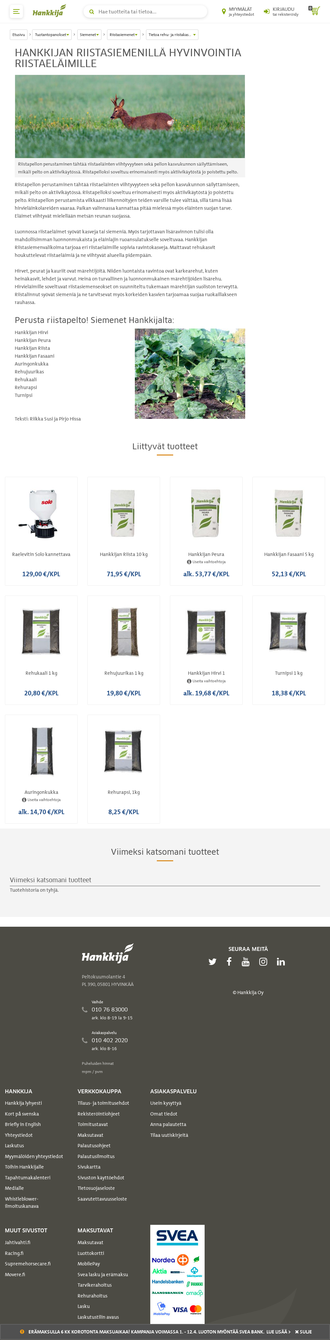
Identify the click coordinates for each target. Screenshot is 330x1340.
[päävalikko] (16, 11)
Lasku (84, 1306)
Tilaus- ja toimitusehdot (103, 1103)
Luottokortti (91, 1253)
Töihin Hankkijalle (24, 1167)
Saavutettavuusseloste (102, 1199)
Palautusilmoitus (96, 1156)
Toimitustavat (93, 1124)
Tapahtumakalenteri (27, 1177)
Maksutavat (90, 1135)
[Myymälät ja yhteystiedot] (238, 11)
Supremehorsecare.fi (28, 1263)
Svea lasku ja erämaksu (103, 1274)
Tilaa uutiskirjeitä (169, 1135)
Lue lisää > (278, 1332)
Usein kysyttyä (165, 1103)
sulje (303, 1332)
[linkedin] (282, 961)
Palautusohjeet (94, 1145)
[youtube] (247, 961)
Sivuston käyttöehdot (101, 1177)
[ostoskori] (314, 11)
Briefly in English (23, 1124)
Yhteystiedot (19, 1135)
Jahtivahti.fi (17, 1242)
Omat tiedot (163, 1114)
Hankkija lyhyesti (23, 1103)
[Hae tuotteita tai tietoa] (145, 11)
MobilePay (89, 1263)
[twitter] (214, 961)
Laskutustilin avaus (98, 1317)
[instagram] (264, 961)
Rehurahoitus (92, 1296)
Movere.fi (15, 1274)
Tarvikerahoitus (95, 1285)
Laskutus (14, 1145)
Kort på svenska (22, 1114)
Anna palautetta (168, 1124)
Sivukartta (89, 1167)
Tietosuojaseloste (96, 1188)
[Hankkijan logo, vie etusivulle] (51, 10)
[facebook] (231, 961)
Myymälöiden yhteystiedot (34, 1156)
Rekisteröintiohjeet (99, 1114)
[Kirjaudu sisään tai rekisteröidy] (281, 11)
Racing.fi (14, 1253)
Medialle (14, 1188)
